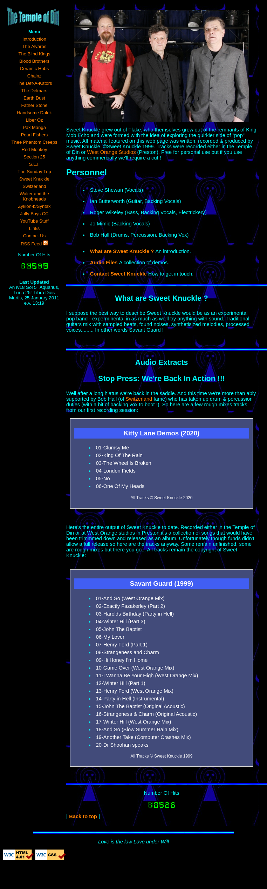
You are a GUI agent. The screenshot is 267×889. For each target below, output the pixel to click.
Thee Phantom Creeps (34, 142)
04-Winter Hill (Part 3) (120, 621)
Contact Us (34, 235)
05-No (103, 478)
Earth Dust (34, 98)
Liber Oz (34, 120)
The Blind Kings (34, 53)
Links (34, 228)
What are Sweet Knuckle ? (161, 298)
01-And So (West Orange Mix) (130, 598)
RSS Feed (34, 243)
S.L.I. (34, 164)
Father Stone (34, 105)
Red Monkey (34, 149)
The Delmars (34, 90)
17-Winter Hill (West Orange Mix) (133, 722)
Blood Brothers (34, 61)
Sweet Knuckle (34, 179)
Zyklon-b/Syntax (34, 206)
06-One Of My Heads (120, 486)
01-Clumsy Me (112, 447)
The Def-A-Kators (34, 83)
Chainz (34, 76)
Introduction (34, 39)
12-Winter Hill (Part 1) (120, 683)
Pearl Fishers (34, 134)
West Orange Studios (111, 152)
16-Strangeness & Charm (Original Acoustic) (146, 714)
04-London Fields (116, 471)
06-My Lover (110, 637)
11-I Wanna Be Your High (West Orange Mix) (147, 675)
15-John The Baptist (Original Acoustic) (140, 706)
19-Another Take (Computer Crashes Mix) (143, 737)
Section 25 (34, 157)
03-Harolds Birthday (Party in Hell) (135, 614)
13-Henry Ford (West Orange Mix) (134, 691)
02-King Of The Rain (119, 455)
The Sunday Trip (34, 171)
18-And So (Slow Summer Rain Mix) (137, 729)
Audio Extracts (161, 362)
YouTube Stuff (34, 221)
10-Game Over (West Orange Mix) (135, 668)
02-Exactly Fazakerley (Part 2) (130, 606)
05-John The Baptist (119, 629)
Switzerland (34, 186)
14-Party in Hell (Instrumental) (130, 698)
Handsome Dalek (34, 112)
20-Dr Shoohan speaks (122, 745)
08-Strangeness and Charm (127, 652)
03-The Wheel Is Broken (123, 463)
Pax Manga (34, 127)
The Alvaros (34, 46)
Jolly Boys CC (34, 213)
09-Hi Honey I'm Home (122, 660)
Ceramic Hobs (34, 68)
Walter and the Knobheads (34, 196)
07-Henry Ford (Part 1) (122, 644)
